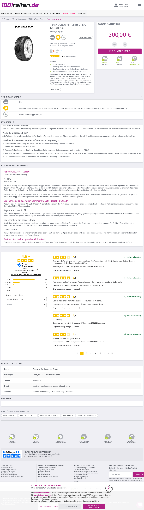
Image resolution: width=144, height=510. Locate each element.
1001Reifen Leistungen (81, 469)
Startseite (8, 19)
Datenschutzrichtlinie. (135, 480)
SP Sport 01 (42, 19)
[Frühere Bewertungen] (77, 353)
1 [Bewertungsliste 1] (81, 353)
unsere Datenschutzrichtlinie (88, 501)
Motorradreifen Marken (8, 469)
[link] (7, 13)
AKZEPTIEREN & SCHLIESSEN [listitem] (94, 507)
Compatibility (8, 398)
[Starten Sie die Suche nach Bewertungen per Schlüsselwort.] (45, 305)
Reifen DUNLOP (68, 415)
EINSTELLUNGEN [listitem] (70, 506)
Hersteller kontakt (11, 363)
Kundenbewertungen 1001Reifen (84, 468)
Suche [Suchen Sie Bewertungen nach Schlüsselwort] (25, 305)
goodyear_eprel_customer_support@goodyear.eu (51, 386)
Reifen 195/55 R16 (9, 415)
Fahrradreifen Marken (8, 471)
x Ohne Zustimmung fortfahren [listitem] (48, 506)
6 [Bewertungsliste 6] (104, 353)
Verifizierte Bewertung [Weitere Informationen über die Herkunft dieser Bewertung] (134, 257)
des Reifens (14, 165)
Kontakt (76, 481)
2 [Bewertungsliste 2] (86, 353)
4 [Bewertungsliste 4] (95, 353)
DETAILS (11, 97)
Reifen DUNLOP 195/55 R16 (87, 415)
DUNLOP (32, 19)
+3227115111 (38, 380)
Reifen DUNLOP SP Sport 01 (49, 415)
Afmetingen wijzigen (56, 32)
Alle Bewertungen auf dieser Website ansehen (26, 275)
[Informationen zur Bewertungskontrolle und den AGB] (37, 269)
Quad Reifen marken (8, 473)
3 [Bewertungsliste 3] (90, 353)
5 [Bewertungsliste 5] (100, 353)
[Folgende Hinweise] (117, 353)
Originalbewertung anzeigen (62, 270)
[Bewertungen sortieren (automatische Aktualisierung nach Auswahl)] (26, 299)
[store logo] (20, 5)
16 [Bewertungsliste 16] (112, 353)
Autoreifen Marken (7, 468)
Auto (15, 19)
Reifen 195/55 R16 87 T (28, 415)
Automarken (23, 19)
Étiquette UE (7, 122)
